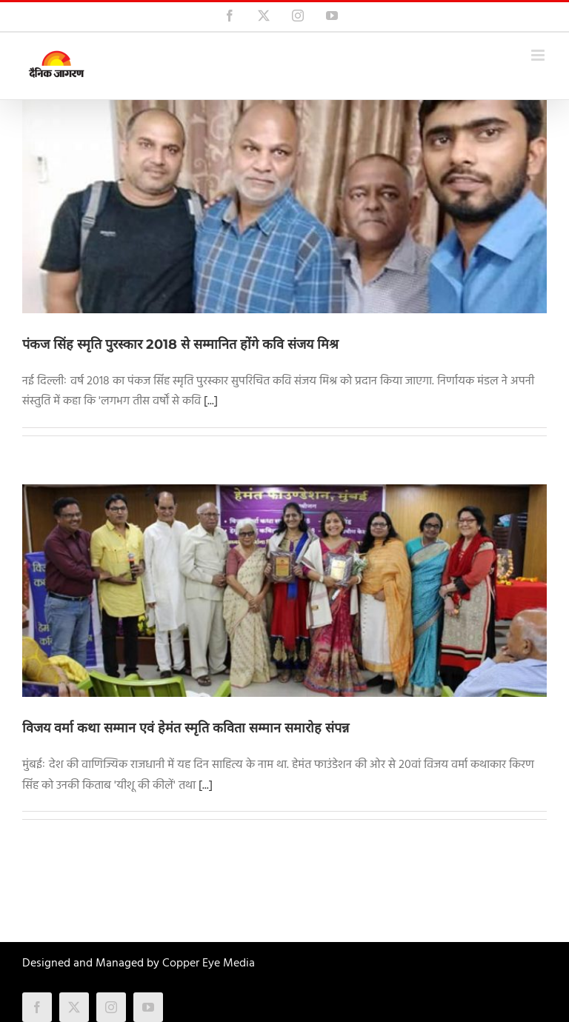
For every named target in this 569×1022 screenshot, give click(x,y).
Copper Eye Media (208, 963)
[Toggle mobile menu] (539, 55)
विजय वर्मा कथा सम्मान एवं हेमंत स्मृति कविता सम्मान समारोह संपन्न (185, 728)
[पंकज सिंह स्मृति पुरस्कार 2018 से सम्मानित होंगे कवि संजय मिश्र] (284, 206)
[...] (211, 401)
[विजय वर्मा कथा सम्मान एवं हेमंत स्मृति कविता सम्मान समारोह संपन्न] (284, 591)
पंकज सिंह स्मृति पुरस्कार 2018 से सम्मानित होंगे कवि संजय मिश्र (180, 344)
